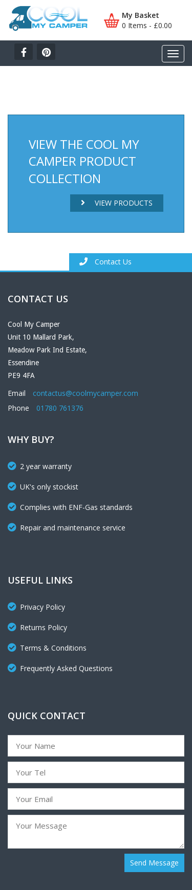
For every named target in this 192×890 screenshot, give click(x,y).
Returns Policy (37, 627)
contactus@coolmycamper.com (85, 393)
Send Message (154, 862)
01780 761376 (59, 408)
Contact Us (105, 261)
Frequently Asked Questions (60, 668)
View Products (117, 203)
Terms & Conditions (47, 648)
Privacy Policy (36, 607)
